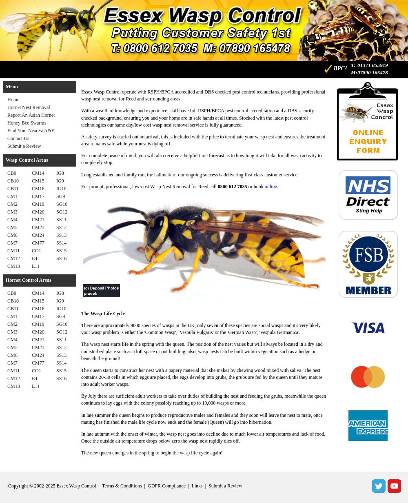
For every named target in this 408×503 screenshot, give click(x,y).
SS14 (61, 243)
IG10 (61, 188)
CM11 (13, 251)
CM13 (13, 266)
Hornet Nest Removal (28, 107)
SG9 (60, 196)
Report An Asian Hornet (31, 115)
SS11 (61, 220)
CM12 (13, 258)
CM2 (12, 204)
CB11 (13, 188)
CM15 (38, 181)
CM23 (38, 227)
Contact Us (18, 138)
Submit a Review (24, 146)
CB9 (11, 173)
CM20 (38, 212)
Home (13, 99)
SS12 (61, 227)
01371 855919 (372, 65)
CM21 (38, 220)
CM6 (12, 235)
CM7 (12, 243)
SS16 (61, 258)
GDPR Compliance (167, 486)
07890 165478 (372, 72)
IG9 (60, 181)
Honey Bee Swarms (26, 123)
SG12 (61, 212)
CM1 (12, 196)
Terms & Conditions (122, 486)
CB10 (13, 181)
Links (196, 486)
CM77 (38, 243)
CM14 (38, 173)
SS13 (61, 235)
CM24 (38, 235)
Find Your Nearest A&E (30, 131)
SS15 (61, 251)
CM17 (38, 196)
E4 (34, 258)
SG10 (61, 204)
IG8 (60, 173)
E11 (36, 266)
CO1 (36, 251)
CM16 (38, 188)
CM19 (38, 204)
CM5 (12, 227)
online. (271, 186)
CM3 (12, 212)
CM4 (12, 220)
